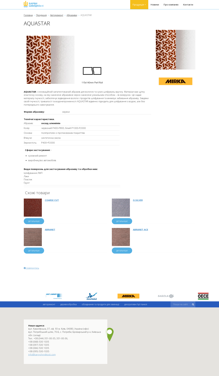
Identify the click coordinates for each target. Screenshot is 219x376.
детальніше (34, 221)
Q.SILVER (138, 200)
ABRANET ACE (140, 229)
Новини (155, 4)
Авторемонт (56, 15)
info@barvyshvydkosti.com (42, 354)
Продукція (139, 4)
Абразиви (72, 15)
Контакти (188, 4)
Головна (28, 15)
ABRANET (50, 229)
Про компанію (171, 4)
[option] (53, 296)
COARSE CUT (52, 200)
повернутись (31, 268)
